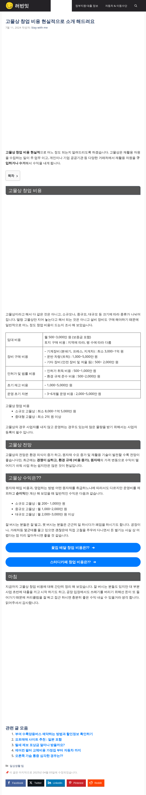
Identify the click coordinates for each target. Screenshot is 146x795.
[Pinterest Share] (76, 782)
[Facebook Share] (16, 782)
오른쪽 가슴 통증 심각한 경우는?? (39, 756)
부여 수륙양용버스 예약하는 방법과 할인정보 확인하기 (54, 734)
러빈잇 (22, 5)
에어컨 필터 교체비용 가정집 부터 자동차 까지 (48, 750)
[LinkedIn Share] (55, 782)
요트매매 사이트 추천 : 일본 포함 (38, 739)
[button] (136, 6)
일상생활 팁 (61, 5)
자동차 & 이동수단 (116, 5)
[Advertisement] (73, 61)
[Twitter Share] (36, 782)
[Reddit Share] (96, 782)
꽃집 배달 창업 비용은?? (70, 547)
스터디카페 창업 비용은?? (70, 562)
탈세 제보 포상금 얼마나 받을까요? (40, 745)
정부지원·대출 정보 (86, 5)
